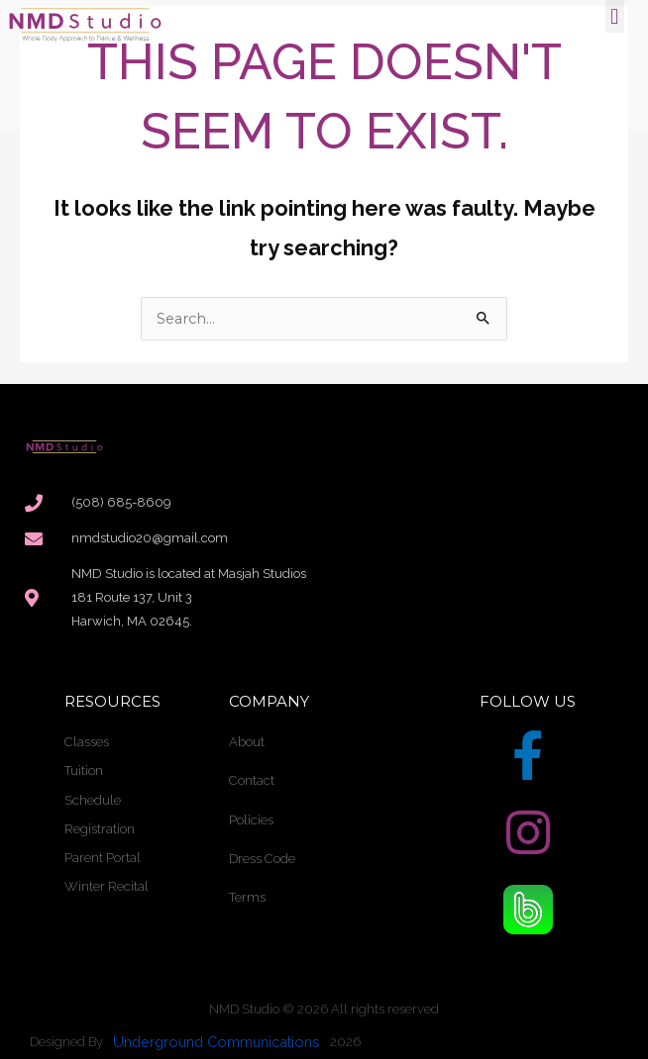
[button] (614, 16)
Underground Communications (216, 1041)
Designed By (66, 1041)
